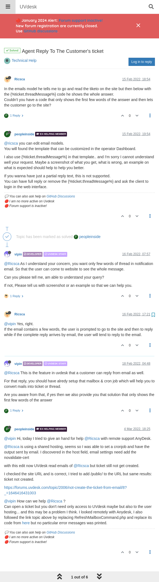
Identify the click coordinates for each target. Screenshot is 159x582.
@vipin (10, 310)
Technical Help (24, 46)
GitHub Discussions (61, 182)
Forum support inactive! (81, 20)
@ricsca (11, 129)
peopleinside (24, 120)
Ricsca (19, 65)
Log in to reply (142, 48)
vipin (18, 240)
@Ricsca (11, 250)
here (26, 509)
